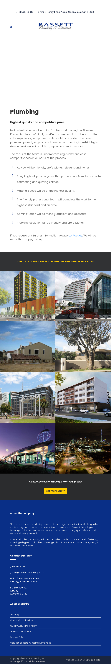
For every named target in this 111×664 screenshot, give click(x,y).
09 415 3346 (18, 566)
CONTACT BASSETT (55, 491)
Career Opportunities (21, 620)
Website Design (74, 659)
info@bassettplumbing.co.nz (28, 572)
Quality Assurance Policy (23, 625)
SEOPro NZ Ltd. (93, 659)
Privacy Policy (17, 637)
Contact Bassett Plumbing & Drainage (30, 642)
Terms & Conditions (20, 631)
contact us (75, 235)
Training (14, 614)
